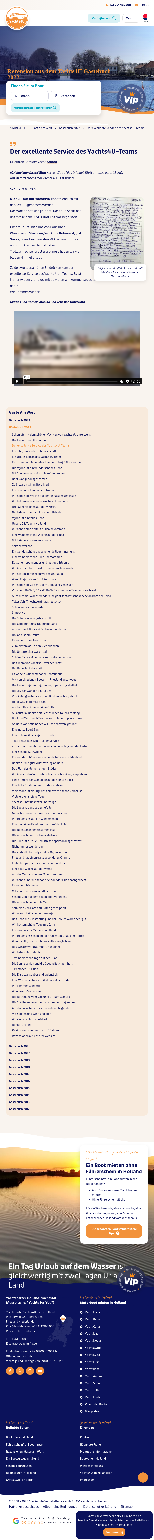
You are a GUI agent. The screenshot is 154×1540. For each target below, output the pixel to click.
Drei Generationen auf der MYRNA (34, 507)
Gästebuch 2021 (19, 1046)
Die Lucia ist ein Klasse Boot (30, 440)
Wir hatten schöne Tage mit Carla (33, 925)
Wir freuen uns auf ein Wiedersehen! (35, 819)
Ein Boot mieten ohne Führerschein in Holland (114, 1177)
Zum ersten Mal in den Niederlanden (35, 646)
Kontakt (85, 1437)
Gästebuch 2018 (19, 1067)
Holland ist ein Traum (26, 635)
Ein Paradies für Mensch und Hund (34, 930)
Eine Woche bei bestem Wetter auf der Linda (40, 980)
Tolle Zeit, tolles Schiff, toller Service (35, 741)
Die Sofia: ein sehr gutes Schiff (31, 618)
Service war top (22, 546)
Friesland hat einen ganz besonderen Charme (41, 858)
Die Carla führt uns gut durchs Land (34, 624)
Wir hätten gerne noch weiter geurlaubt (37, 574)
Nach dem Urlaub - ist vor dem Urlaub (36, 512)
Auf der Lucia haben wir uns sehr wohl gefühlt (41, 1008)
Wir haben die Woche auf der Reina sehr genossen (44, 496)
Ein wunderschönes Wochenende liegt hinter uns (43, 552)
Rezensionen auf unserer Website (33, 1036)
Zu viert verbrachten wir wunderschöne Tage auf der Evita (49, 746)
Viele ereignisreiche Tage (28, 797)
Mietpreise (89, 1411)
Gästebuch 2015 (19, 1088)
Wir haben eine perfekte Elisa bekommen (38, 529)
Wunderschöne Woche (26, 991)
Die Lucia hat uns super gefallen (32, 808)
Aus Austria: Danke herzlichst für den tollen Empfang (46, 713)
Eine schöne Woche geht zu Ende (33, 735)
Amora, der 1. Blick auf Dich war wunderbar (39, 629)
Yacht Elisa (89, 1362)
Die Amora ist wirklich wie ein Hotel (35, 835)
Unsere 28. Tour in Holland (29, 524)
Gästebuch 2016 (19, 1081)
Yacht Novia (90, 1341)
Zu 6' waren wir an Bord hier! (30, 485)
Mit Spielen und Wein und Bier (31, 1014)
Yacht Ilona (90, 1369)
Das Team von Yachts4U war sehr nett (37, 663)
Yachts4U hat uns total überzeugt (34, 802)
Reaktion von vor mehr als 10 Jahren (35, 1030)
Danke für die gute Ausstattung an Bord (37, 763)
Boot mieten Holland (19, 1437)
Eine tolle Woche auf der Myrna (32, 869)
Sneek (14, 239)
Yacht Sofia (90, 1383)
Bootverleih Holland (93, 1459)
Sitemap (126, 1507)
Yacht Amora (91, 1376)
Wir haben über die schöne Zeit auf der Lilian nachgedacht (49, 880)
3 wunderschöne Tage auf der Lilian (34, 958)
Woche (90, 1222)
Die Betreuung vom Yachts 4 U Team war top (41, 997)
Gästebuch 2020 (19, 1053)
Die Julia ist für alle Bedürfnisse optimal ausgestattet (47, 841)
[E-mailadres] (136, 5)
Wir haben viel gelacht (26, 952)
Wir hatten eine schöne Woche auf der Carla (40, 501)
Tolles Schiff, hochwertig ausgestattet (36, 602)
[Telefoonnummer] (118, 5)
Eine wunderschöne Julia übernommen (37, 557)
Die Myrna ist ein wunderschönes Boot (37, 468)
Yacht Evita (90, 1355)
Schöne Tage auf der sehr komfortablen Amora (42, 657)
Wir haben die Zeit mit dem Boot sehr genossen (42, 585)
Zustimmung (114, 1532)
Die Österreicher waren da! (29, 652)
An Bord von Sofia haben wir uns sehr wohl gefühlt (44, 724)
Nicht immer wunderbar (27, 847)
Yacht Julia (89, 1390)
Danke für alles (21, 1025)
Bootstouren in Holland (21, 1473)
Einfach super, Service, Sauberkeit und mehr (40, 863)
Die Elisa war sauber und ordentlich (35, 975)
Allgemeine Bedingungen (61, 1507)
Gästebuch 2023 (19, 420)
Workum (51, 233)
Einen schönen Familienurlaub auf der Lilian (40, 824)
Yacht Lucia (90, 1312)
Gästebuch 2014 (19, 1095)
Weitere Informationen (119, 1525)
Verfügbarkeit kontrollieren (35, 108)
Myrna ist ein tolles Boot (28, 518)
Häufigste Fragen (91, 1445)
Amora (52, 162)
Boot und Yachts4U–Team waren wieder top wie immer (47, 718)
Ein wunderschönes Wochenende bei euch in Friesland (47, 757)
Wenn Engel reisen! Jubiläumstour (34, 579)
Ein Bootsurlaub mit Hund (22, 1459)
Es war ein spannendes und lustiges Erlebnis (40, 563)
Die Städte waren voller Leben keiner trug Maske (43, 1002)
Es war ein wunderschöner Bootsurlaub (37, 674)
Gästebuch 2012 (19, 1109)
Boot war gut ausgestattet (29, 479)
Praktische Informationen (96, 1452)
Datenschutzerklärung (99, 1507)
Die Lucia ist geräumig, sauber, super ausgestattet (44, 685)
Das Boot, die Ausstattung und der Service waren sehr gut (49, 919)
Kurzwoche (127, 1217)
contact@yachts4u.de (22, 1344)
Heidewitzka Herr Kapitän (29, 702)
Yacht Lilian (90, 1334)
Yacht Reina (90, 1319)
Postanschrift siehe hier (21, 1331)
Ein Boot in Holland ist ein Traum (33, 490)
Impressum (87, 1480)
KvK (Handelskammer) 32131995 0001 (31, 1326)
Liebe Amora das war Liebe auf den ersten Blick (42, 780)
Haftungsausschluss (24, 1507)
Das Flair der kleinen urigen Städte (34, 769)
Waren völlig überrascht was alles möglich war (42, 941)
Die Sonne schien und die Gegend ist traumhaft (42, 964)
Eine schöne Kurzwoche (27, 752)
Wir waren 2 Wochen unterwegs (32, 913)
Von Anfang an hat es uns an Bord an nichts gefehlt (44, 696)
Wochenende (103, 1217)
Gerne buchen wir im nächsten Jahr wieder (39, 813)
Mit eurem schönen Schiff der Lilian (34, 891)
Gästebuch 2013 (19, 1102)
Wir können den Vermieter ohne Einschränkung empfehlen (49, 774)
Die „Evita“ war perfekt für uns (31, 691)
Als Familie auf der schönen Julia (33, 707)
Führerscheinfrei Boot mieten (25, 1445)
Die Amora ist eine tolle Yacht (31, 902)
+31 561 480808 (18, 1339)
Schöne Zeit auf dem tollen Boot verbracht (39, 897)
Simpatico (18, 613)
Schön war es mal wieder (28, 607)
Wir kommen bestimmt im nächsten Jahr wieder (43, 568)
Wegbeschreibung (91, 1466)
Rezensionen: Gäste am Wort (25, 1452)
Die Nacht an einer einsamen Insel (34, 830)
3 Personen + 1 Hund (25, 969)
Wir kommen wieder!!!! (26, 986)
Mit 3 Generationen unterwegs (32, 540)
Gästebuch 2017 (19, 1074)
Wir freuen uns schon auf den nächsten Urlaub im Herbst (48, 936)
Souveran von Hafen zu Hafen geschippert (39, 908)
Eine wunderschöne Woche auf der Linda (38, 535)
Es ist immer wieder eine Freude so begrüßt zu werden (47, 462)
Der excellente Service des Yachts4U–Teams (41, 446)
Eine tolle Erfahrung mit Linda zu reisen (37, 785)
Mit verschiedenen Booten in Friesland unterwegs (44, 680)
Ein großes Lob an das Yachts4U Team (36, 457)
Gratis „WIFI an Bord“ (19, 1480)
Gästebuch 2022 (20, 427)
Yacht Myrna (90, 1348)
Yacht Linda (90, 1397)
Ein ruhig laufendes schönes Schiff (34, 451)
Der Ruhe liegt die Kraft (27, 668)
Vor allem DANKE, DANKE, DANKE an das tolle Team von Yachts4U (54, 590)
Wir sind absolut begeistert (29, 1019)
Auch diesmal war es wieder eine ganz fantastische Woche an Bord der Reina (61, 596)
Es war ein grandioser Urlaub (30, 640)
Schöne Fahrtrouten (19, 1466)
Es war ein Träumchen (26, 885)
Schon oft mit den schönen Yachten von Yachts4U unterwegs (51, 435)
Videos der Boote (93, 1404)
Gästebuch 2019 (19, 1060)
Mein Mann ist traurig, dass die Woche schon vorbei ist (47, 791)
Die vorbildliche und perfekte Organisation (39, 852)
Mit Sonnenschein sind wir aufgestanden (38, 473)
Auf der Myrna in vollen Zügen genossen (37, 874)
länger (106, 1222)
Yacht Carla (90, 1327)
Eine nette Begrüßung (26, 730)
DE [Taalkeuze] (145, 5)
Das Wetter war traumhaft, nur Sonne (36, 947)
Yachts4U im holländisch (96, 1473)
